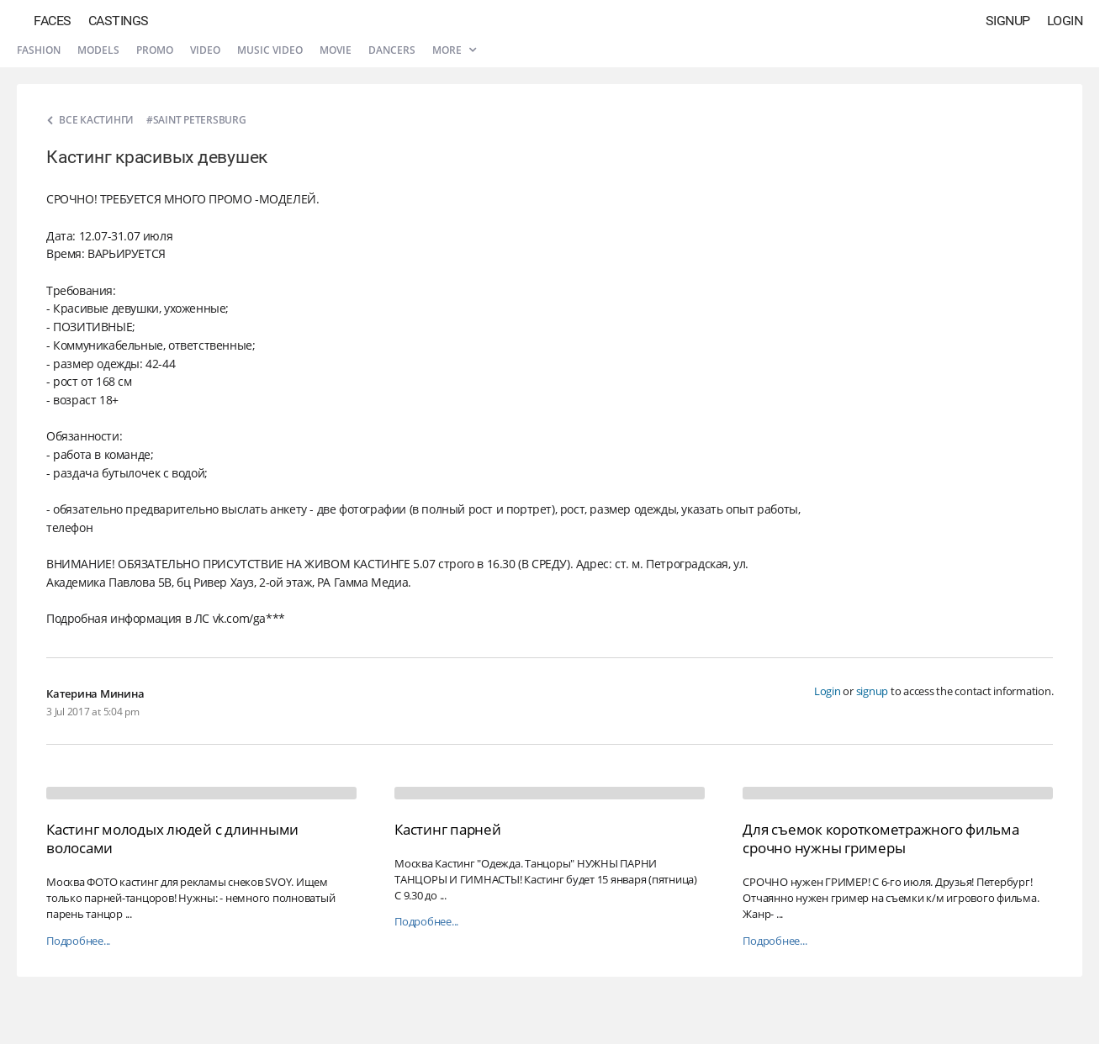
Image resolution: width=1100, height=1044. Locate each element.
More (454, 50)
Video (205, 50)
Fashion (39, 50)
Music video (270, 50)
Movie (336, 50)
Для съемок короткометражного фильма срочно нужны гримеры (880, 838)
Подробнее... (78, 941)
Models (98, 50)
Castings (118, 21)
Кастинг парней (447, 829)
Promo (154, 50)
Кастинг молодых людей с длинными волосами (172, 838)
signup (872, 691)
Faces (52, 21)
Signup (1008, 21)
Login (1065, 21)
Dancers (391, 50)
